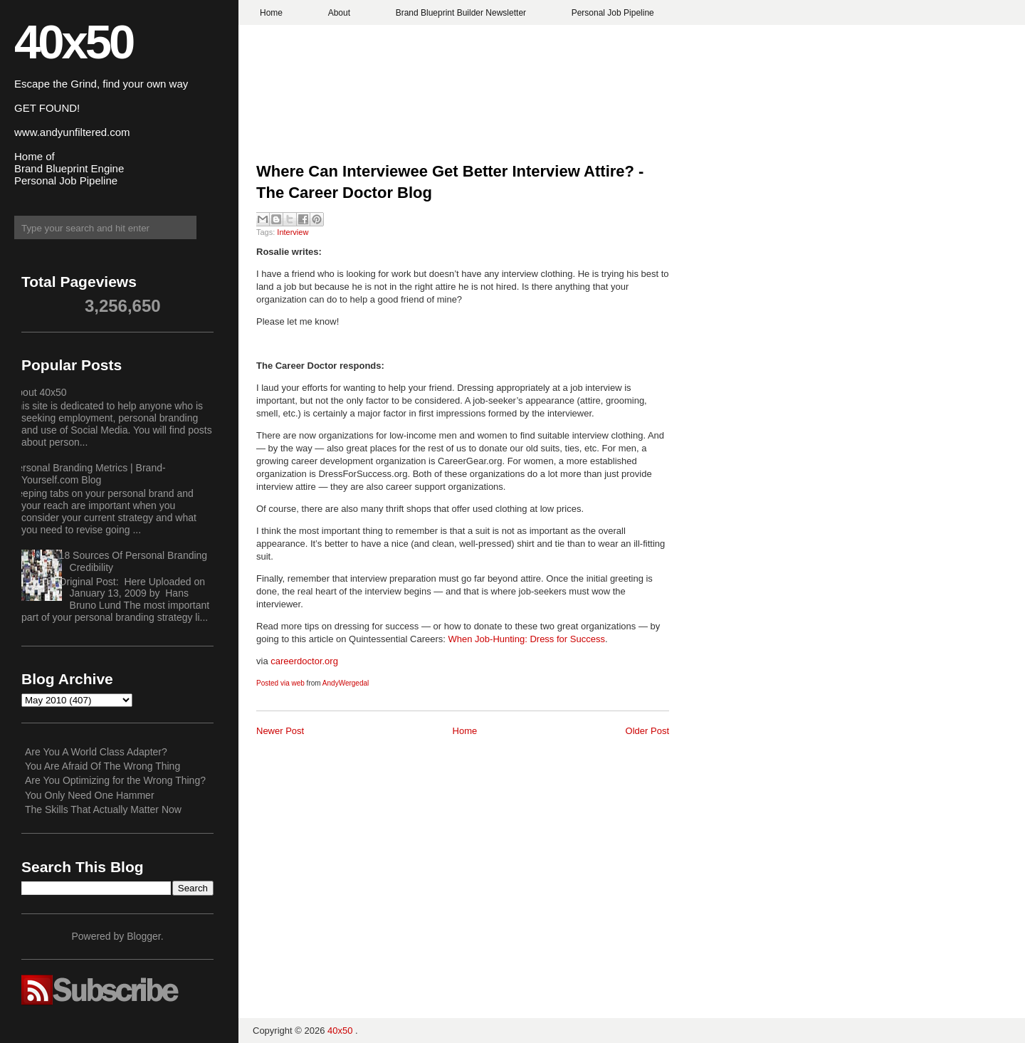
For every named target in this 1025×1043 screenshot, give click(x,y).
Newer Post (280, 730)
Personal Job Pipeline (613, 13)
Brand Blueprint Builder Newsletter (461, 13)
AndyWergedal (345, 683)
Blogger (143, 936)
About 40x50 (39, 392)
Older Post (647, 730)
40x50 (73, 41)
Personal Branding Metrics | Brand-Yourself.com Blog (88, 474)
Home (271, 13)
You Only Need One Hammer (89, 795)
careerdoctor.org (304, 661)
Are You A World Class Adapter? (96, 752)
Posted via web (280, 683)
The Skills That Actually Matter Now (103, 809)
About (339, 13)
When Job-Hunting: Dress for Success (526, 639)
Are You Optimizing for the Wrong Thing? (115, 780)
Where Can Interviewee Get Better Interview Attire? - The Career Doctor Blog (449, 182)
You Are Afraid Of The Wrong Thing (102, 766)
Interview (292, 232)
